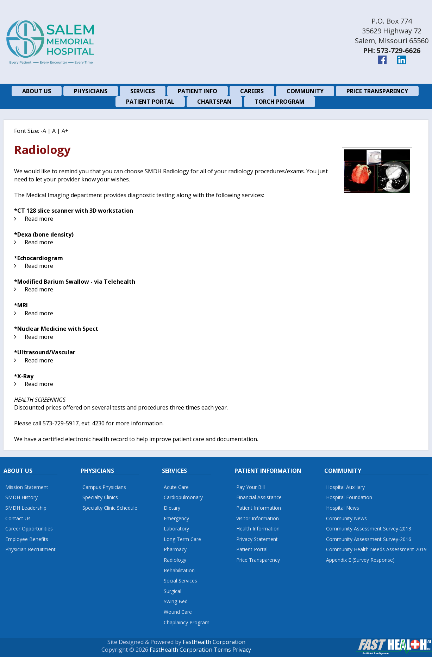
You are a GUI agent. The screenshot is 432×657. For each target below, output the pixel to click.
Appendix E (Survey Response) (360, 559)
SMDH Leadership (25, 507)
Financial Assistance (259, 497)
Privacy (241, 649)
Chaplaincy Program (186, 622)
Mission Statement (26, 487)
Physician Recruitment (30, 549)
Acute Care (176, 487)
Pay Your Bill (250, 487)
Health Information (258, 528)
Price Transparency (258, 559)
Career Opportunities (29, 528)
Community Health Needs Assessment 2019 (376, 549)
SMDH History (21, 497)
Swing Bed (176, 601)
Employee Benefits (26, 539)
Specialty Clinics (100, 497)
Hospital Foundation (349, 497)
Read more (39, 219)
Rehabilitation (179, 570)
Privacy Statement (257, 539)
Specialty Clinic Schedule (109, 507)
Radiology (175, 559)
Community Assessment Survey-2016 (368, 539)
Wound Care (178, 611)
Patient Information (258, 507)
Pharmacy (175, 549)
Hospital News (342, 507)
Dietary (172, 507)
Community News (346, 518)
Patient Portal (252, 549)
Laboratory (176, 528)
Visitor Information (257, 518)
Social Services (180, 580)
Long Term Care (182, 539)
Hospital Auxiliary (345, 487)
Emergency (176, 518)
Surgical (172, 591)
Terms (222, 649)
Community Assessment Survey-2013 (368, 528)
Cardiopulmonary (183, 497)
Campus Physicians (104, 487)
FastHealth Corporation (214, 642)
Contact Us (18, 518)
